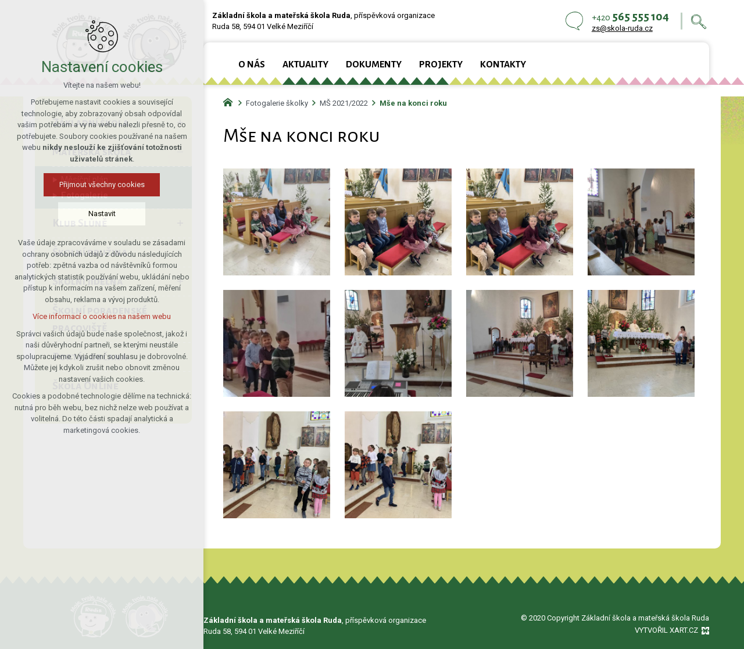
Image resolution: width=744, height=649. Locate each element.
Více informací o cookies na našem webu (102, 316)
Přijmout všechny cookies (102, 184)
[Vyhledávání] (698, 21)
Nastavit (102, 213)
